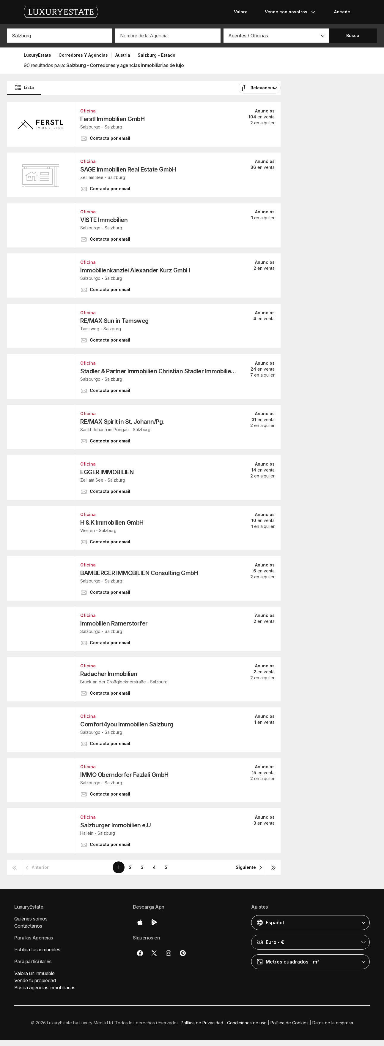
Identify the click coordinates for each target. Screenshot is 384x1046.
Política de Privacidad (202, 1022)
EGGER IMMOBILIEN (106, 472)
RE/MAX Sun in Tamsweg (114, 320)
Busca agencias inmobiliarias (44, 988)
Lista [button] (24, 87)
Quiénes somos (31, 919)
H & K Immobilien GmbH (112, 522)
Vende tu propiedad (35, 980)
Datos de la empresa (332, 1022)
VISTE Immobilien (104, 219)
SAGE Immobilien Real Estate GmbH (128, 169)
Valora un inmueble (34, 973)
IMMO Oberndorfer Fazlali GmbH (124, 774)
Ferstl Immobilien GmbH (112, 119)
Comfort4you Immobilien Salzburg (126, 724)
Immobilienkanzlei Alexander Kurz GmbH (135, 270)
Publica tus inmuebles (37, 950)
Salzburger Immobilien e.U (115, 825)
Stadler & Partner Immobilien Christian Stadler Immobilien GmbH (159, 371)
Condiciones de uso (247, 1022)
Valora (241, 11)
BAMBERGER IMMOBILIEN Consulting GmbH (139, 573)
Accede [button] (342, 11)
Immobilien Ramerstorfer (114, 623)
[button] (276, 35)
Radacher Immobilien (108, 673)
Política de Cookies (289, 1022)
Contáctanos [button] (28, 926)
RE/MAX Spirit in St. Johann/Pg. (122, 421)
